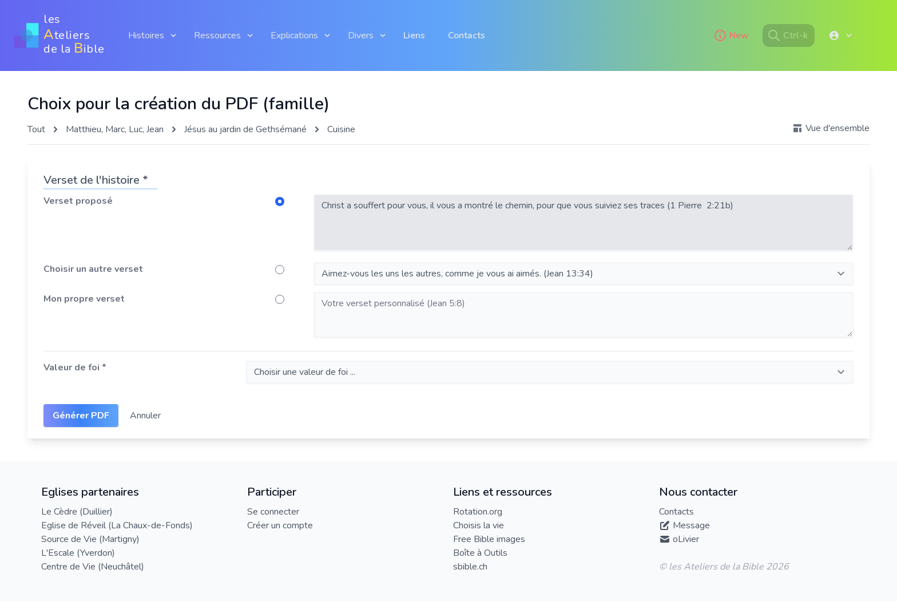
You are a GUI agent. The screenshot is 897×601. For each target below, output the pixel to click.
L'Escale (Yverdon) (78, 553)
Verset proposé (78, 201)
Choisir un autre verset (93, 269)
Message (691, 525)
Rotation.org (477, 511)
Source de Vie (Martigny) (90, 539)
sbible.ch (470, 566)
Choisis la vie (478, 525)
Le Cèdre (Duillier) (77, 511)
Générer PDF (81, 415)
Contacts (466, 35)
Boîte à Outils (480, 553)
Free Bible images (489, 539)
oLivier (686, 539)
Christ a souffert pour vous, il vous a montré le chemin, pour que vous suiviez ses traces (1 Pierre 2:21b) (583, 222)
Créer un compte (280, 525)
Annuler (145, 415)
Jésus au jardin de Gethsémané (245, 129)
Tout (36, 129)
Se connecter (273, 511)
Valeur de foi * (74, 367)
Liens (414, 35)
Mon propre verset (84, 298)
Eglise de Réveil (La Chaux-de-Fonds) (117, 525)
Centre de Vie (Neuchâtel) (92, 566)
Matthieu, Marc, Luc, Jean (115, 129)
